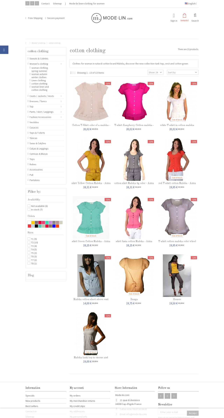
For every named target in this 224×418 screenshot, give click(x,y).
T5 (34, 253)
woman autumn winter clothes (39, 76)
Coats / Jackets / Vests (42, 96)
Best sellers (32, 406)
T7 (34, 260)
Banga (134, 299)
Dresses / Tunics (38, 101)
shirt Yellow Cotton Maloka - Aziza (91, 183)
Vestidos (34, 122)
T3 (34, 246)
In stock (37, 209)
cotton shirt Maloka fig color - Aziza (134, 183)
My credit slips (77, 406)
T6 (34, 256)
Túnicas (33, 138)
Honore (177, 299)
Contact (45, 3)
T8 (34, 263)
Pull (31, 174)
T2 (34, 242)
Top (31, 106)
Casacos (34, 127)
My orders (75, 395)
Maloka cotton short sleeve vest (91, 299)
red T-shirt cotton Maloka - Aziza (177, 183)
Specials (30, 395)
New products (33, 400)
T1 (34, 239)
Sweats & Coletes (39, 58)
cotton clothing (39, 83)
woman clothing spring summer (39, 69)
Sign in (173, 20)
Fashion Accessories (40, 117)
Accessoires (36, 169)
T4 (34, 249)
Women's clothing (39, 63)
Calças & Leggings (39, 148)
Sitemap (57, 3)
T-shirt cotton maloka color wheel (177, 241)
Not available (39, 206)
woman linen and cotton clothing (40, 88)
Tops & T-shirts (37, 132)
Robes (33, 164)
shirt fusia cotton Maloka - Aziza (134, 241)
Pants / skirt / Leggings (42, 111)
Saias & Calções (38, 143)
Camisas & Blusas (39, 153)
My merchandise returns (82, 400)
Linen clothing (38, 80)
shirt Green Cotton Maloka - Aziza (91, 241)
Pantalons (35, 180)
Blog (31, 275)
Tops (32, 159)
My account (77, 388)
